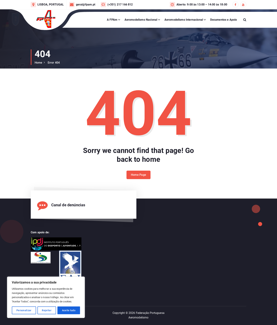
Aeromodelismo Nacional (141, 19)
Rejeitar (46, 310)
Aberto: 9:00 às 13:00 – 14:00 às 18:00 (201, 4)
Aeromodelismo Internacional (183, 19)
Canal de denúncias (68, 205)
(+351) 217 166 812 (120, 4)
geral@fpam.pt (85, 4)
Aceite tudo (68, 310)
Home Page (138, 179)
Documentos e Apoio (223, 19)
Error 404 (54, 62)
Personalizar (23, 310)
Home (38, 62)
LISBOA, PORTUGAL (50, 4)
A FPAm (112, 19)
